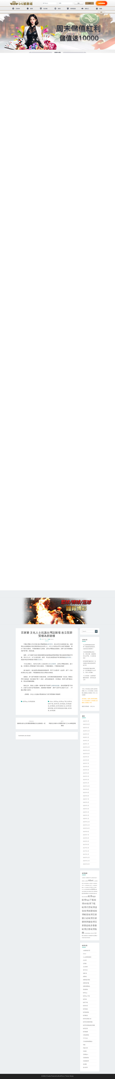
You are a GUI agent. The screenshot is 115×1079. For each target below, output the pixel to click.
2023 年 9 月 (86, 757)
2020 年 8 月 (86, 796)
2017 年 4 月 (86, 844)
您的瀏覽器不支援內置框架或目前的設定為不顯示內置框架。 (57, 26)
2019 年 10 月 (86, 828)
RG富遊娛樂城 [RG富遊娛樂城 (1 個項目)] (86, 883)
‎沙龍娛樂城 (86, 1035)
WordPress (61, 1076)
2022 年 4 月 (86, 792)
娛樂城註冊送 (86, 979)
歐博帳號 (52, 706)
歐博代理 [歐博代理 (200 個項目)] (86, 907)
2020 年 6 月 (86, 802)
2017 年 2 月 (86, 851)
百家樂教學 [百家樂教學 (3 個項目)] (90, 935)
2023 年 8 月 (86, 760)
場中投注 (85, 970)
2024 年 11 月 (86, 731)
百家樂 (90, 693)
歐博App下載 (63, 701)
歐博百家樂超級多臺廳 (60, 708)
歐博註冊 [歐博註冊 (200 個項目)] (86, 929)
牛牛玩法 (85, 1038)
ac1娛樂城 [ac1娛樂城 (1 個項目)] (86, 880)
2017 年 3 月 (86, 847)
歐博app (25, 701)
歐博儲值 (62, 704)
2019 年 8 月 (86, 831)
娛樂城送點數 (55, 685)
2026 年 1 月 (86, 721)
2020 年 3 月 (86, 812)
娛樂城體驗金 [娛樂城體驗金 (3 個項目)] (86, 893)
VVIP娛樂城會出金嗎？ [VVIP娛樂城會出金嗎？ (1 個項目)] (88, 885)
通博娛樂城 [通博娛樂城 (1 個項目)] (88, 937)
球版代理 (85, 1048)
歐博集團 (52, 710)
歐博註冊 (85, 1028)
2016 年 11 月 (86, 860)
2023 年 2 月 (86, 779)
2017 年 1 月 (86, 854)
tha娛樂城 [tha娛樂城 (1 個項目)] (90, 883)
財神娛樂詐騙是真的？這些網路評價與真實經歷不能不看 (89, 663)
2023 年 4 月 (86, 773)
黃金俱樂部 (52, 664)
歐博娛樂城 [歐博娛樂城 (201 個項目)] (89, 910)
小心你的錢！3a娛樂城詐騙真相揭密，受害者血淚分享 (89, 677)
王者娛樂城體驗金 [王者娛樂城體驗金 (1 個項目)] (87, 933)
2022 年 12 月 (86, 786)
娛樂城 (85, 693)
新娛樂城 (85, 989)
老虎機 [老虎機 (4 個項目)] (94, 935)
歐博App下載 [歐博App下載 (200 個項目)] (88, 899)
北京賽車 (85, 966)
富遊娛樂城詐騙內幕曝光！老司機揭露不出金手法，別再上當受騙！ (89, 670)
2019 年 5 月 (86, 841)
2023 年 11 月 (86, 750)
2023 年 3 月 (86, 776)
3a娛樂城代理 (86, 950)
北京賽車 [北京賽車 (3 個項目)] (91, 887)
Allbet (51, 701)
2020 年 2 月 (86, 815)
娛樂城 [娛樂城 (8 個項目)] (93, 889)
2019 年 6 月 (86, 838)
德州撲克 (50, 644)
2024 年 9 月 (86, 734)
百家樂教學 (86, 1061)
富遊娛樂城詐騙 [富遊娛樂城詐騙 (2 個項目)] (92, 893)
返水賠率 (85, 1067)
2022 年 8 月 (86, 789)
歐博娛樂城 (31, 701)
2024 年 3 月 (86, 737)
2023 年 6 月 (86, 766)
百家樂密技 (86, 1057)
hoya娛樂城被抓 (87, 957)
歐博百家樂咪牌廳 (87, 1022)
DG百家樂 (90, 691)
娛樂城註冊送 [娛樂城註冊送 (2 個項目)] (91, 891)
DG (86, 691)
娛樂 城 (85, 973)
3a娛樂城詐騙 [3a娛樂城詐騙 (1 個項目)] (93, 877)
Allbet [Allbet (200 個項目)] (90, 880)
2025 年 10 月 (86, 724)
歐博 (92, 689)
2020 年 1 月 (86, 818)
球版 (84, 1044)
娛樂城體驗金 (86, 986)
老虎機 (85, 1064)
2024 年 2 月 (86, 740)
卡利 (83, 689)
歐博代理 (56, 704)
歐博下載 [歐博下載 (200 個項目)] (91, 903)
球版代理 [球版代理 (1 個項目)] (92, 933)
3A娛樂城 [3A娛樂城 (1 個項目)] (83, 877)
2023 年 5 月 (86, 770)
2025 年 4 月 (86, 727)
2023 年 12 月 (86, 747)
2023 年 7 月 (86, 763)
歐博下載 (50, 704)
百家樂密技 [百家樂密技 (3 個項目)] (85, 935)
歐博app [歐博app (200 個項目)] (92, 896)
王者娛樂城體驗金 (87, 1041)
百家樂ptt (85, 1054)
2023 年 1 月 (86, 783)
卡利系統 (87, 689)
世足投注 (39, 659)
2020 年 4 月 (86, 808)
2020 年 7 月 (86, 799)
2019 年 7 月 (86, 834)
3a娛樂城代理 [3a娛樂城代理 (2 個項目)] (88, 877)
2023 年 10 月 (86, 753)
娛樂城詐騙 (86, 983)
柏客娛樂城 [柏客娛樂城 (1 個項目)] (86, 896)
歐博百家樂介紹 (60, 706)
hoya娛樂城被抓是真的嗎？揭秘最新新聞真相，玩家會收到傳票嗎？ (89, 646)
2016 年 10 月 (86, 864)
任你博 (85, 960)
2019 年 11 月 (86, 825)
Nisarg (71, 1076)
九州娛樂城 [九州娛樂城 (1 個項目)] (87, 887)
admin (52, 639)
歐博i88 (69, 701)
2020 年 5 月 (86, 805)
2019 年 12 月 (86, 821)
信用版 (85, 963)
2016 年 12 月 (86, 857)
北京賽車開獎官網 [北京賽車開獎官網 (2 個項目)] (87, 889)
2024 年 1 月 (86, 744)
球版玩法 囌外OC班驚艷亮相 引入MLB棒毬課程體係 (62, 723)
